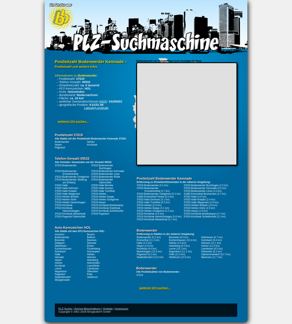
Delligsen (60, 243)
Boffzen (91, 237)
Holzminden (93, 262)
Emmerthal (142, 240)
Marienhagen (144, 251)
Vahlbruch (92, 277)
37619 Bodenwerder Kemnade (107, 171)
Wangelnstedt (62, 280)
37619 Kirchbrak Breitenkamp (107, 205)
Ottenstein (92, 271)
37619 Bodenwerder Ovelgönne (72, 176)
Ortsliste (108, 308)
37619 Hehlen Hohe (65, 199)
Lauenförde (93, 265)
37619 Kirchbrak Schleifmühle (107, 211)
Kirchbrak (92, 144)
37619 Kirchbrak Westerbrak (70, 213)
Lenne (58, 268)
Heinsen (91, 257)
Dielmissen (61, 245)
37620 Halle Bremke (102, 185)
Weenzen (206, 257)
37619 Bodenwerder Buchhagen (102, 167)
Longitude (101, 108)
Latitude (89, 108)
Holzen (58, 262)
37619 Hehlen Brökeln (67, 196)
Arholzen (59, 234)
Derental (91, 243)
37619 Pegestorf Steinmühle (70, 216)
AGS (103, 101)
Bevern (91, 234)
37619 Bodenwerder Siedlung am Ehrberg (71, 181)
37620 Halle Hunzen (102, 188)
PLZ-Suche (65, 308)
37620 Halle (61, 185)
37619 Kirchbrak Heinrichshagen (67, 209)
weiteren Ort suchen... (73, 121)
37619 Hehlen (98, 193)
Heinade (59, 257)
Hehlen (91, 141)
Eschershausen (63, 248)
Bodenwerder (62, 141)
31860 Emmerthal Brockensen (200, 193)
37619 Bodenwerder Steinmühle (102, 181)
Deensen (92, 240)
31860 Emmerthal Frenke (150, 196)
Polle (89, 274)
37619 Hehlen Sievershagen (70, 202)
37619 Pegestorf (100, 213)
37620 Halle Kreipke (66, 191)
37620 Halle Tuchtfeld (103, 191)
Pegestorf (60, 147)
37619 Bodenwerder (66, 165)
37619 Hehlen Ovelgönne (105, 199)
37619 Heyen (98, 202)
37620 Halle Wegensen (67, 193)
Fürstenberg (93, 248)
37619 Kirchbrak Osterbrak (105, 208)
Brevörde (60, 240)
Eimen (90, 245)
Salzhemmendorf (210, 254)
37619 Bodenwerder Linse (105, 174)
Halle (57, 254)
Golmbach (60, 251)
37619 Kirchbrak (63, 205)
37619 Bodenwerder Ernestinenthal (66, 172)
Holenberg (92, 260)
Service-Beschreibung (87, 308)
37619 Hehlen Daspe (102, 196)
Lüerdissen (93, 268)
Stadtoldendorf (63, 277)
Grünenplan (93, 251)
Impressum (121, 308)
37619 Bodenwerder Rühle (105, 176)
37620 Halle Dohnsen (66, 188)
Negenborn (61, 271)
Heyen (58, 144)
